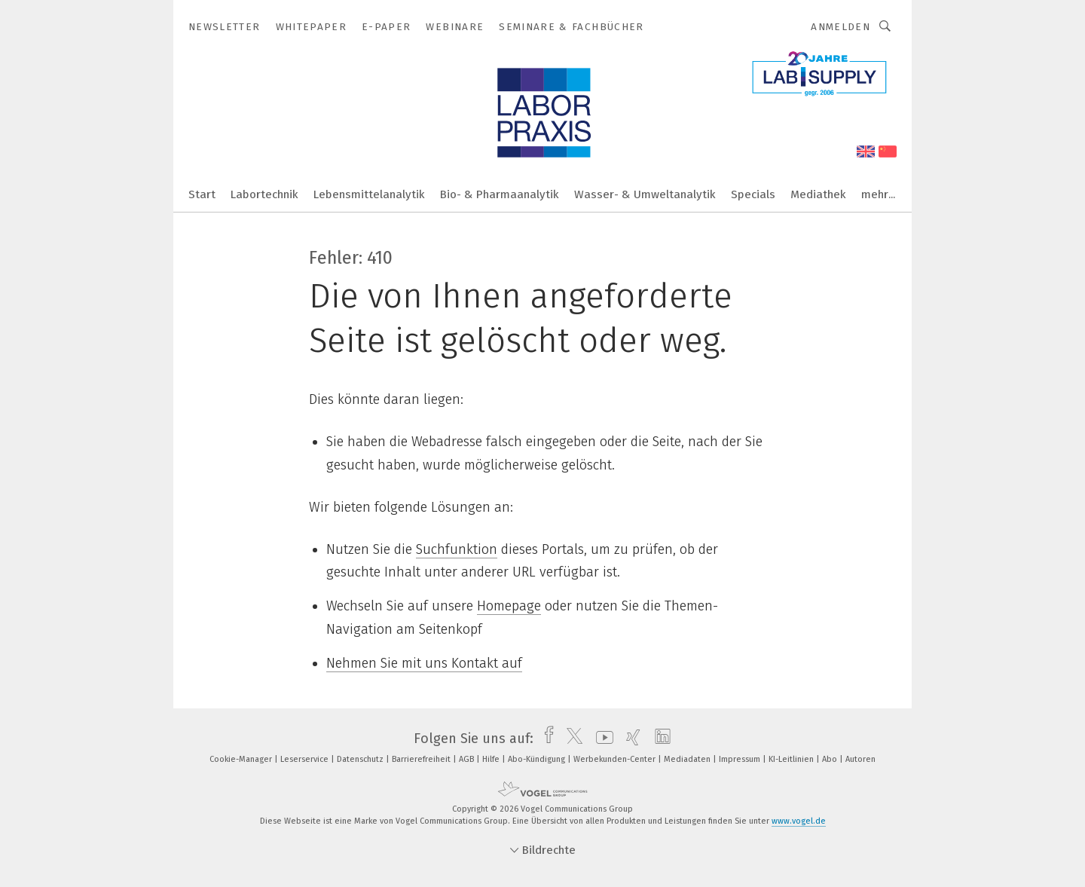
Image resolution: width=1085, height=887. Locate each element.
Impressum (741, 759)
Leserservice (305, 759)
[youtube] (600, 738)
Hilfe (492, 759)
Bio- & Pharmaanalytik (499, 194)
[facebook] (545, 738)
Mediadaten (688, 759)
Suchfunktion (456, 549)
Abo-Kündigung (537, 759)
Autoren (860, 759)
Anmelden (840, 26)
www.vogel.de (799, 821)
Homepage (509, 606)
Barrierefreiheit (422, 759)
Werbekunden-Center (615, 759)
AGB (467, 759)
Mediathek (818, 194)
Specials (753, 194)
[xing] (629, 738)
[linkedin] (659, 738)
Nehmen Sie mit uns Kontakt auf (424, 663)
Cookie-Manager (241, 759)
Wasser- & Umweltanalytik (645, 194)
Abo (830, 759)
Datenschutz (361, 759)
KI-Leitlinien (792, 759)
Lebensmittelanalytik (369, 194)
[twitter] (571, 738)
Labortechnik (264, 194)
